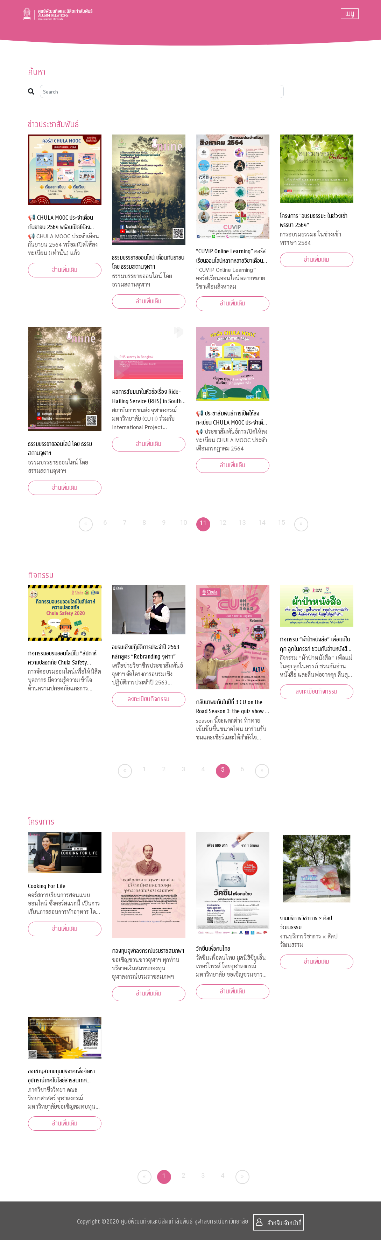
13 (242, 522)
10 (183, 522)
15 (281, 522)
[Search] (162, 91)
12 (222, 522)
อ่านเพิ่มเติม (64, 270)
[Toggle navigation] (350, 13)
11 (203, 522)
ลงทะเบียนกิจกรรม (148, 699)
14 (262, 522)
